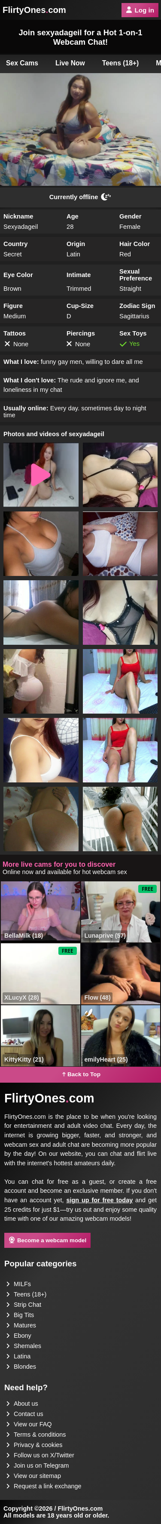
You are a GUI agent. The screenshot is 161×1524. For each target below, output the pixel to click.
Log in (140, 10)
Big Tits (20, 1315)
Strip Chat (23, 1304)
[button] (41, 475)
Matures (21, 1325)
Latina (18, 1356)
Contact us (24, 1413)
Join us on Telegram (37, 1465)
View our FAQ (29, 1424)
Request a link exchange (44, 1486)
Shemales (23, 1345)
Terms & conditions (36, 1434)
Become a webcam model (47, 1240)
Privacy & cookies (34, 1444)
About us (22, 1403)
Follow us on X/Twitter (40, 1455)
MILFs (18, 1284)
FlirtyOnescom (34, 10)
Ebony (18, 1335)
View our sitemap (33, 1475)
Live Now (70, 63)
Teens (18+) (120, 63)
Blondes (21, 1366)
